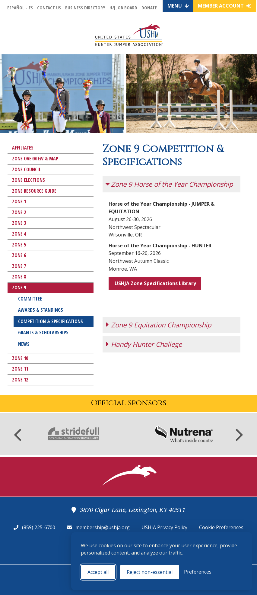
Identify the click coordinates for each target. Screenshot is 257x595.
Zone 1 (19, 201)
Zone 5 (19, 244)
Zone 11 (20, 368)
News (24, 344)
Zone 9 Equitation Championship (161, 305)
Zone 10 (20, 358)
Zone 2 (19, 212)
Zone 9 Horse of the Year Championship (172, 183)
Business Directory (85, 8)
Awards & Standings (40, 310)
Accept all (98, 572)
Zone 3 (19, 223)
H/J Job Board (123, 8)
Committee (30, 298)
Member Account (224, 5)
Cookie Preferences (221, 527)
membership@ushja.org (102, 527)
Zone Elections (28, 180)
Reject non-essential (150, 572)
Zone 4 (19, 233)
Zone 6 (19, 255)
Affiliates (22, 147)
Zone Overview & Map (35, 158)
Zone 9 (19, 287)
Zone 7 (19, 266)
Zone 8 (19, 276)
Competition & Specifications (50, 321)
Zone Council (26, 169)
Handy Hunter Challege (146, 324)
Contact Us (49, 8)
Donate (149, 8)
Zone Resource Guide (34, 191)
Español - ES (20, 8)
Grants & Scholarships (43, 332)
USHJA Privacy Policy (164, 527)
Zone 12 (20, 379)
